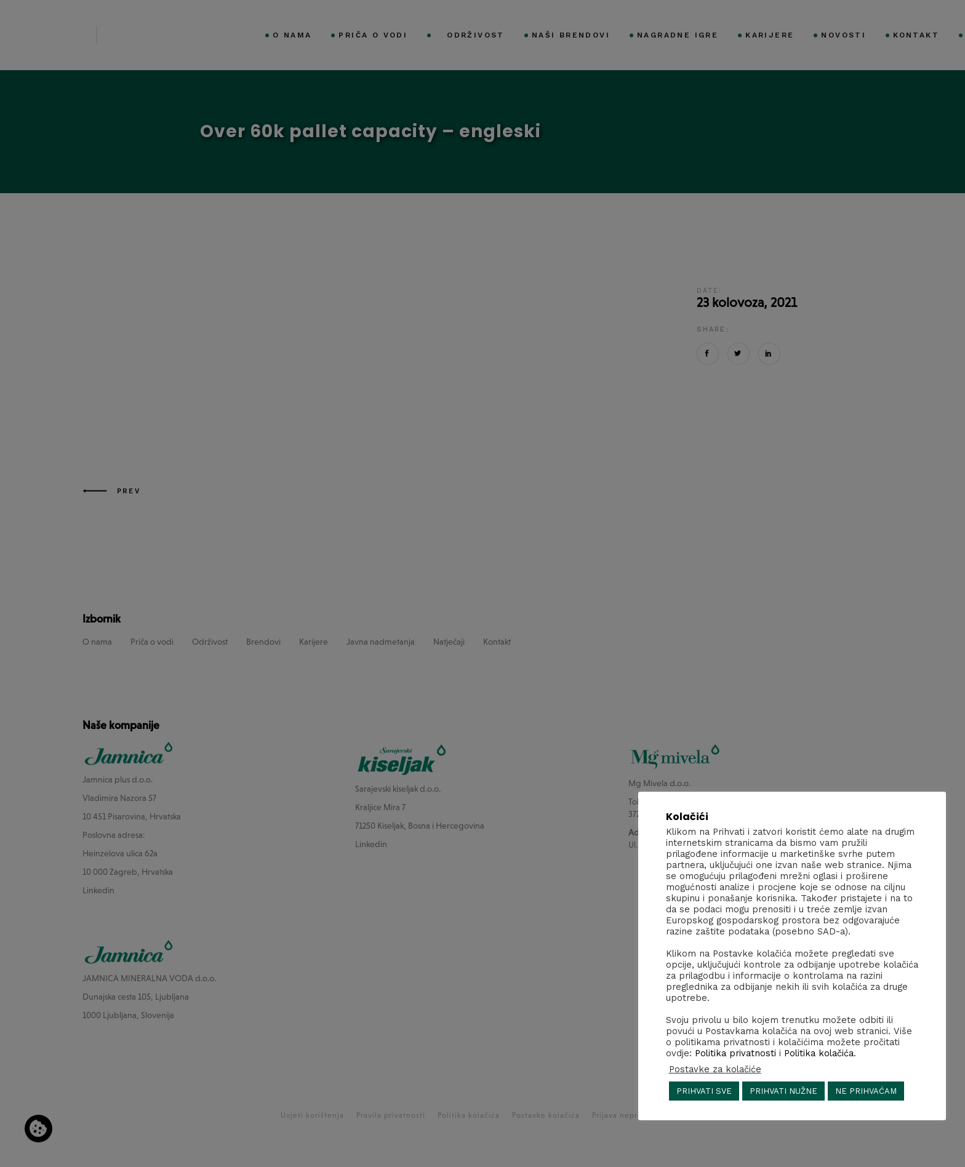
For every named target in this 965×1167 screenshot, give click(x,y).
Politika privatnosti (735, 1053)
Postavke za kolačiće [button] (715, 1069)
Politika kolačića (819, 1053)
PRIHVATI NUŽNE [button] (783, 1091)
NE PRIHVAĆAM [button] (866, 1091)
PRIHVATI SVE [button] (704, 1091)
